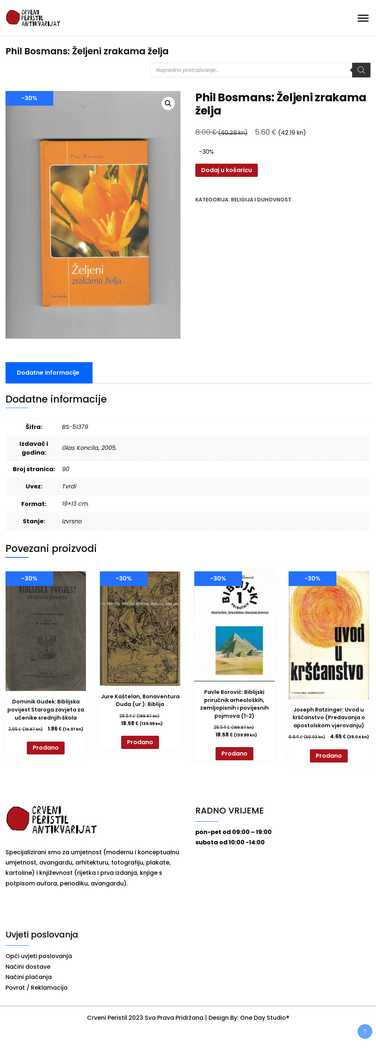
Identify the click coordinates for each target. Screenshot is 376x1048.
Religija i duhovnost (261, 199)
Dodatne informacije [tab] (48, 372)
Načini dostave (28, 967)
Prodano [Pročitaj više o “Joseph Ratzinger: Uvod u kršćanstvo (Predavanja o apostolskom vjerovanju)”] (329, 756)
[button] (168, 103)
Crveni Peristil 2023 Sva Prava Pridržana (145, 1018)
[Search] (361, 70)
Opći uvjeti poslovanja (39, 956)
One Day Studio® (264, 1018)
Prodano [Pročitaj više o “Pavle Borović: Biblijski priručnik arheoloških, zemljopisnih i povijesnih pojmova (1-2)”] (234, 753)
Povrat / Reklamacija (37, 987)
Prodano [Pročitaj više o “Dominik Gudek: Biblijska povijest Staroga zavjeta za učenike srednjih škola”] (46, 747)
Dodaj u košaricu (226, 170)
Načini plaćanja (29, 977)
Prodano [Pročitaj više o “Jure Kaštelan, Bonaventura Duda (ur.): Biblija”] (140, 742)
